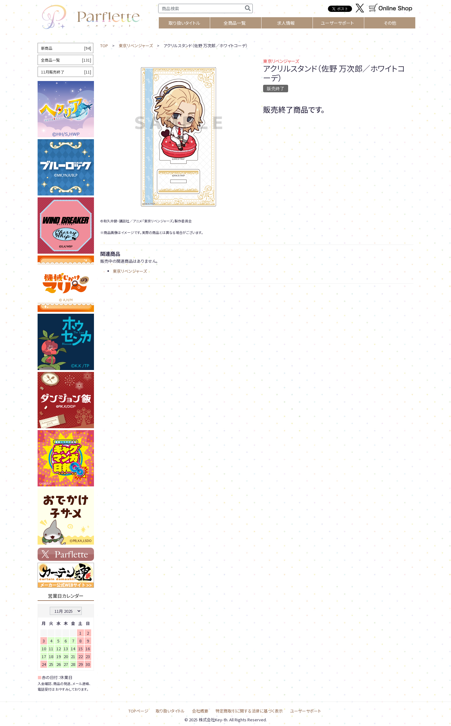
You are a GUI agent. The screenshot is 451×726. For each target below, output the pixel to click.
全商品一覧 (235, 23)
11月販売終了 (66, 71)
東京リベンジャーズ (136, 45)
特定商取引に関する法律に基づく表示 (249, 711)
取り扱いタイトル (170, 711)
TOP (104, 45)
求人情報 (286, 23)
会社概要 (200, 711)
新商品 (66, 48)
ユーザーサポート (337, 23)
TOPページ (138, 711)
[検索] (247, 8)
